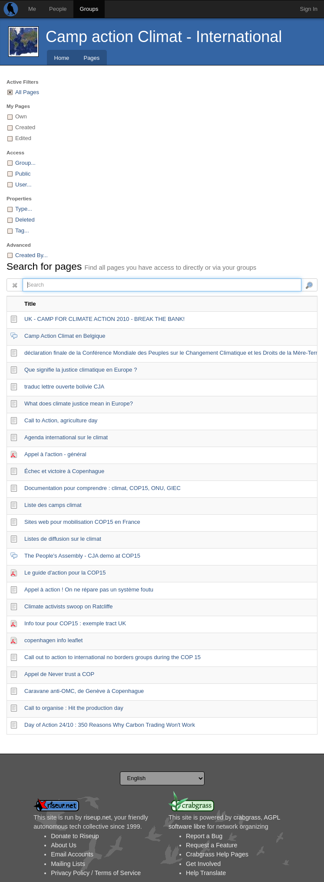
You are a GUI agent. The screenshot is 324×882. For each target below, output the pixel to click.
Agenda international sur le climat (66, 437)
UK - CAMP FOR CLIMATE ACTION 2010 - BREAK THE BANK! (104, 319)
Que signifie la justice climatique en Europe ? (80, 369)
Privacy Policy (70, 872)
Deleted (25, 219)
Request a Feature (211, 845)
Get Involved (203, 863)
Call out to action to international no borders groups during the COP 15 (112, 657)
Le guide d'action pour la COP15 (65, 572)
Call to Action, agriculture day (60, 420)
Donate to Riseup (75, 836)
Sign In (308, 9)
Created (25, 127)
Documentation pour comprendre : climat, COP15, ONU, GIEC (102, 488)
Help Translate (206, 872)
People (57, 9)
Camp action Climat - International (164, 37)
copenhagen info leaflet (53, 640)
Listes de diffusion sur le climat (62, 539)
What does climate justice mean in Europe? (78, 403)
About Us (63, 845)
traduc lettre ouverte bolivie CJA (64, 386)
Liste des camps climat (53, 505)
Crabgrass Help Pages (217, 854)
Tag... (22, 230)
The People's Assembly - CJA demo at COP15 (82, 555)
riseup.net (97, 817)
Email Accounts (72, 854)
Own (21, 116)
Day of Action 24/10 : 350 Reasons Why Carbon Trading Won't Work (109, 725)
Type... (23, 209)
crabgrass (247, 817)
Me (32, 9)
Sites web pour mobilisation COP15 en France (82, 522)
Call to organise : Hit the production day (73, 708)
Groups (89, 9)
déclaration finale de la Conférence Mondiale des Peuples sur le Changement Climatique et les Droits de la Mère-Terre (172, 353)
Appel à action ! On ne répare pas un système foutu (88, 589)
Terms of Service (118, 872)
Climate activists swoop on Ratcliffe (68, 606)
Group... (25, 163)
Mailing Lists (68, 863)
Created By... (31, 255)
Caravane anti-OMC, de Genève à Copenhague (84, 691)
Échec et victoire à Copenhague (64, 471)
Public (22, 173)
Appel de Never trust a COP (59, 674)
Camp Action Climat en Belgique (64, 336)
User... (23, 184)
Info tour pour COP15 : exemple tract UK (75, 623)
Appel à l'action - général (55, 454)
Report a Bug (204, 836)
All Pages (27, 92)
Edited (23, 138)
